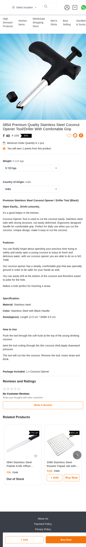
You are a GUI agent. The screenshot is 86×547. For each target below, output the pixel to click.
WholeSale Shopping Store (39, 22)
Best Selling (67, 22)
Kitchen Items (23, 22)
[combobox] (31, 168)
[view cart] (75, 7)
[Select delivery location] (24, 7)
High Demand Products (8, 22)
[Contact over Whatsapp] (83, 7)
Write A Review (43, 405)
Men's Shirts (54, 22)
